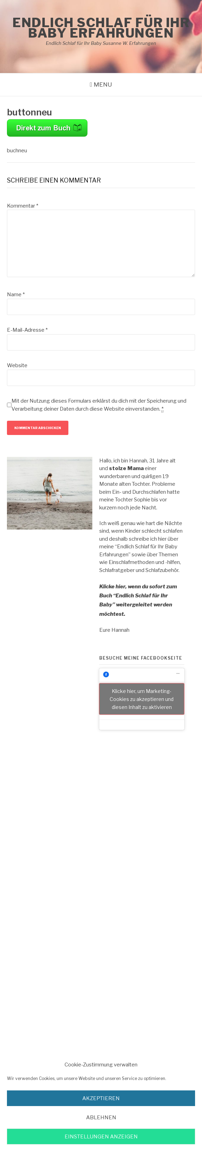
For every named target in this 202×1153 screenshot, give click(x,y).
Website (17, 365)
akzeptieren (101, 1098)
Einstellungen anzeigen (101, 1137)
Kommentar (22, 206)
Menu (103, 84)
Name (16, 294)
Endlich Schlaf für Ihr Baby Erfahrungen (101, 28)
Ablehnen (101, 1117)
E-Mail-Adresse (27, 330)
